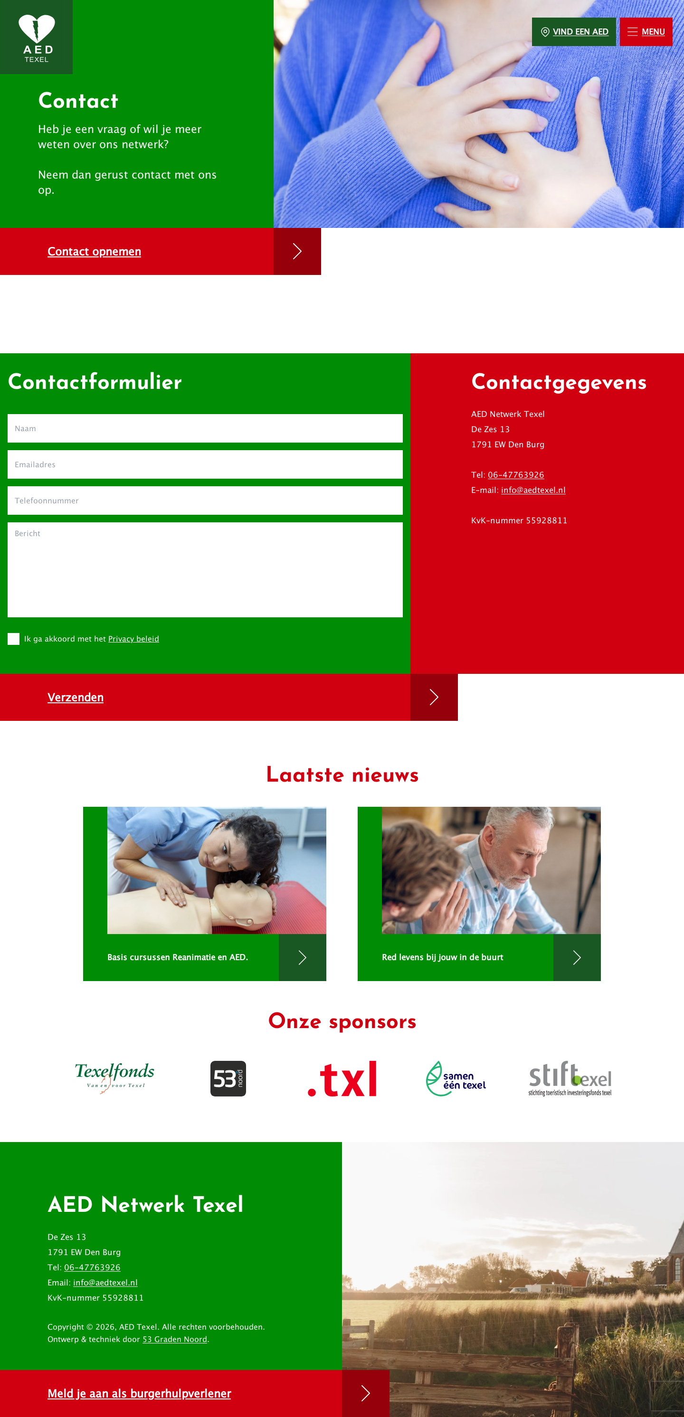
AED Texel (138, 1327)
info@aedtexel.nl (533, 490)
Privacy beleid (133, 638)
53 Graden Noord (174, 1339)
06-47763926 (516, 475)
